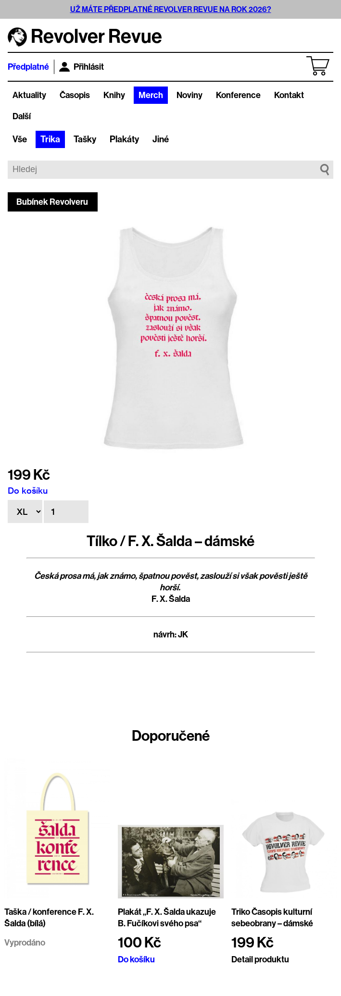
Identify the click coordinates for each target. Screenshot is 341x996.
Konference (238, 95)
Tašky (85, 139)
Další (22, 116)
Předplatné (28, 67)
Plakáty (124, 139)
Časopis (75, 95)
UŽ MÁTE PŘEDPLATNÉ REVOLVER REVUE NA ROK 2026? (170, 9)
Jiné (160, 139)
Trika (50, 139)
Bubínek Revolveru (52, 202)
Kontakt (289, 95)
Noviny (189, 95)
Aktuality (29, 95)
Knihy (114, 95)
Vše (20, 139)
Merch (151, 95)
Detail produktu (260, 959)
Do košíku (28, 490)
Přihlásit (81, 67)
